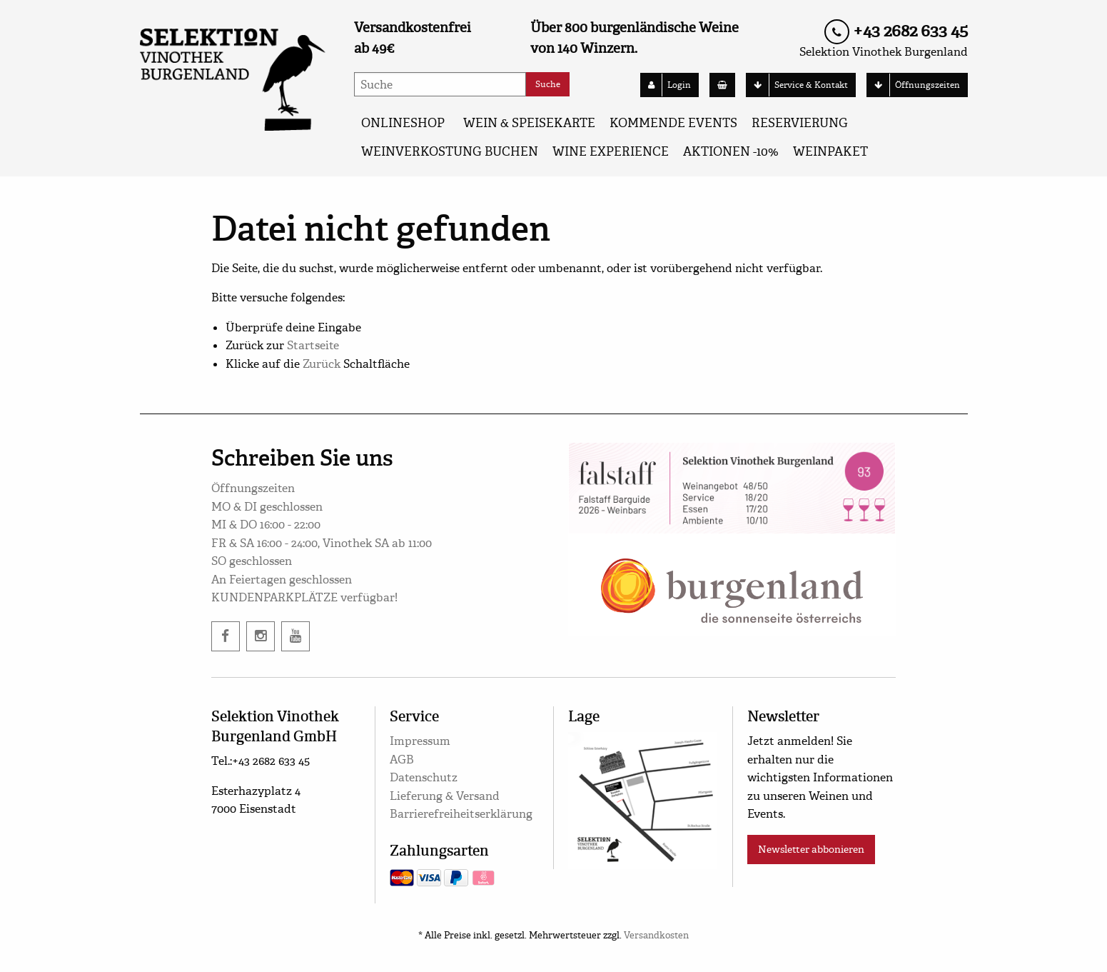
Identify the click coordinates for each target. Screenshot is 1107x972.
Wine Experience (610, 151)
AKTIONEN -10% (731, 151)
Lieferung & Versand (445, 795)
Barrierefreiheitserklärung (461, 813)
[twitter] (295, 636)
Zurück (321, 363)
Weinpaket (830, 151)
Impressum (420, 740)
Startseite (313, 345)
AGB (402, 759)
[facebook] (225, 636)
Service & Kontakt (797, 85)
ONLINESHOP (403, 123)
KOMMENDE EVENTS (673, 123)
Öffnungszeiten (913, 85)
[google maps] (642, 798)
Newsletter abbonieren (811, 849)
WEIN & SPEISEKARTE (529, 123)
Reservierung (800, 123)
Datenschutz (424, 777)
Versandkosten (656, 935)
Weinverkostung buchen (449, 151)
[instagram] (260, 636)
